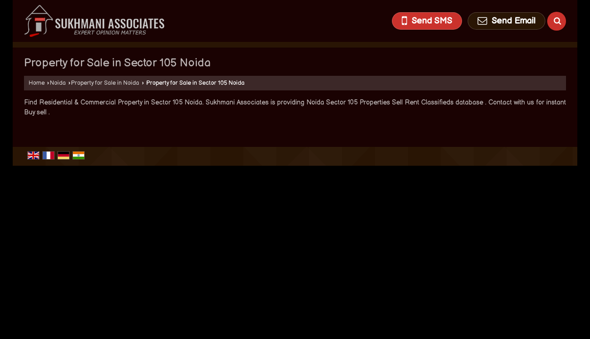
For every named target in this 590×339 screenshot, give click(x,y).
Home (37, 83)
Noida (58, 83)
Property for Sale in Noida (105, 83)
